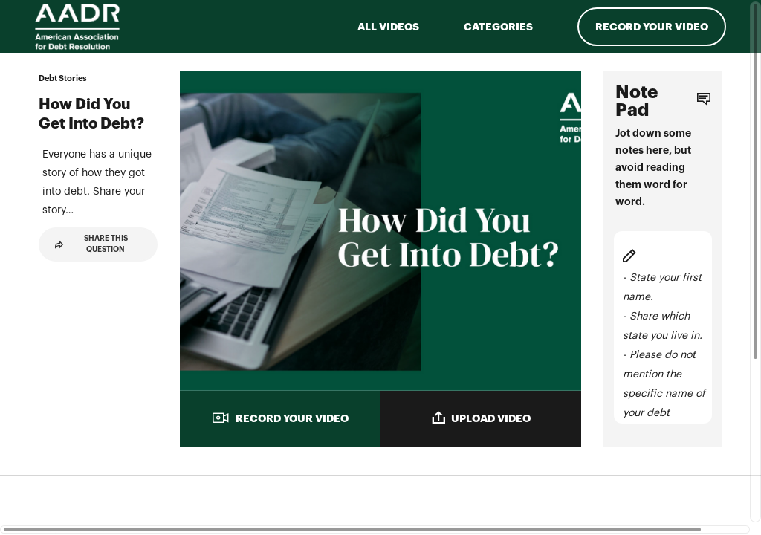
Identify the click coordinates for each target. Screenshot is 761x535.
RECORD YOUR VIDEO (280, 418)
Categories (498, 27)
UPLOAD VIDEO (481, 417)
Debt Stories (63, 78)
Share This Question (91, 318)
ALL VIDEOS (388, 27)
